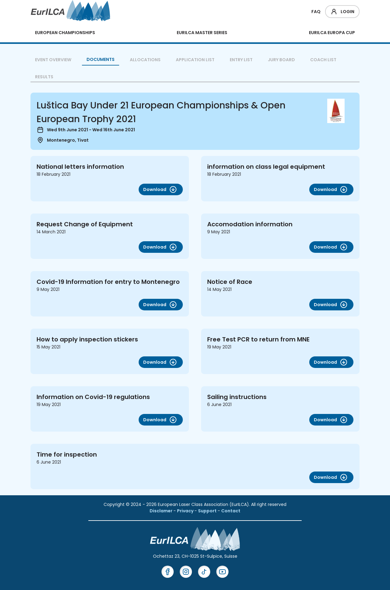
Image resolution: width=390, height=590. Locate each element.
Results (44, 77)
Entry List (241, 60)
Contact (230, 511)
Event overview (53, 60)
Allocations (145, 60)
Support (208, 511)
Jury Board (281, 60)
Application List (195, 60)
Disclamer (161, 511)
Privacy (185, 511)
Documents (101, 59)
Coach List (323, 60)
